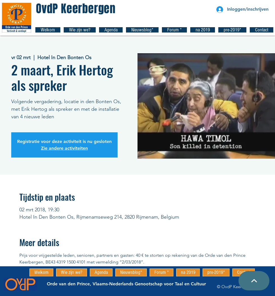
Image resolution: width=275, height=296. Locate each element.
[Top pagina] (254, 280)
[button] (79, 30)
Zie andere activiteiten (64, 148)
